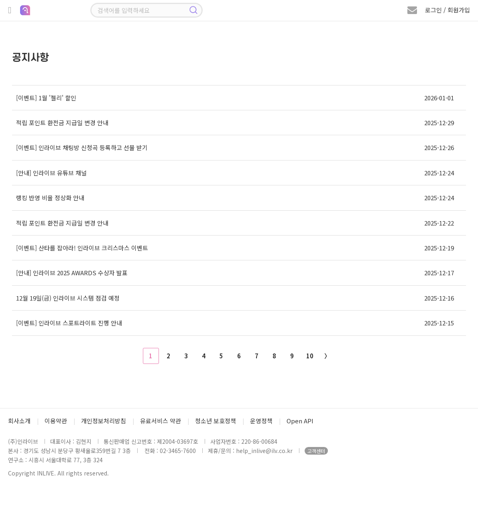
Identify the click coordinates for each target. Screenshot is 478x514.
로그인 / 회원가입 (447, 10)
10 (309, 355)
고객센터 (316, 450)
